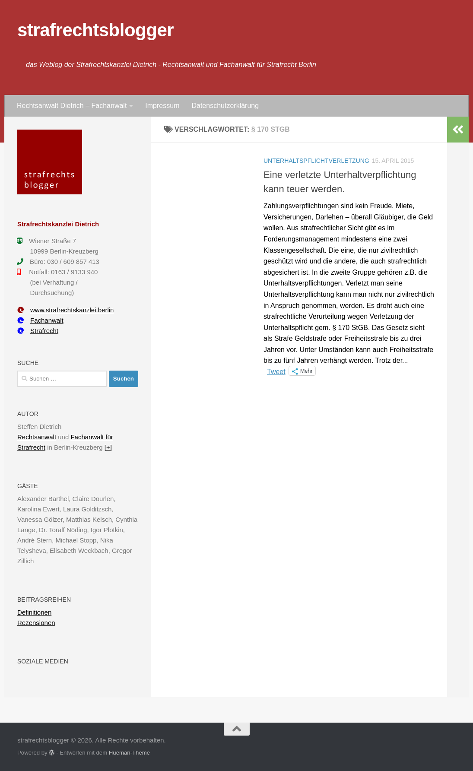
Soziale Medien (42, 661)
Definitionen (34, 612)
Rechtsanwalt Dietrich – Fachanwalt (72, 105)
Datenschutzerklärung (225, 105)
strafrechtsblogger (95, 30)
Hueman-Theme (129, 752)
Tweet (276, 371)
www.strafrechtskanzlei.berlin (65, 310)
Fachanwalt (40, 320)
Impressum (162, 105)
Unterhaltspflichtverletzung (316, 160)
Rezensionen (36, 622)
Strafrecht (37, 330)
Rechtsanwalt (36, 437)
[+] (108, 447)
